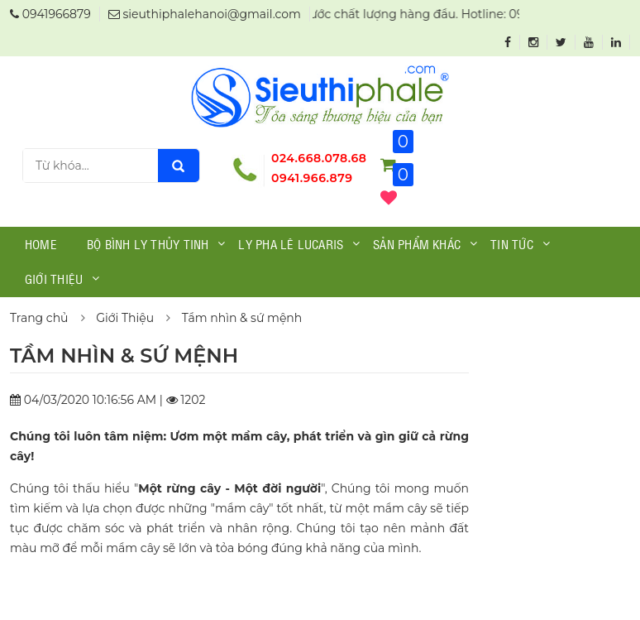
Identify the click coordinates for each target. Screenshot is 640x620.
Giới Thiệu (125, 317)
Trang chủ (39, 317)
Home (41, 243)
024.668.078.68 (318, 158)
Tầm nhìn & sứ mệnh (242, 317)
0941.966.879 (312, 178)
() (388, 197)
